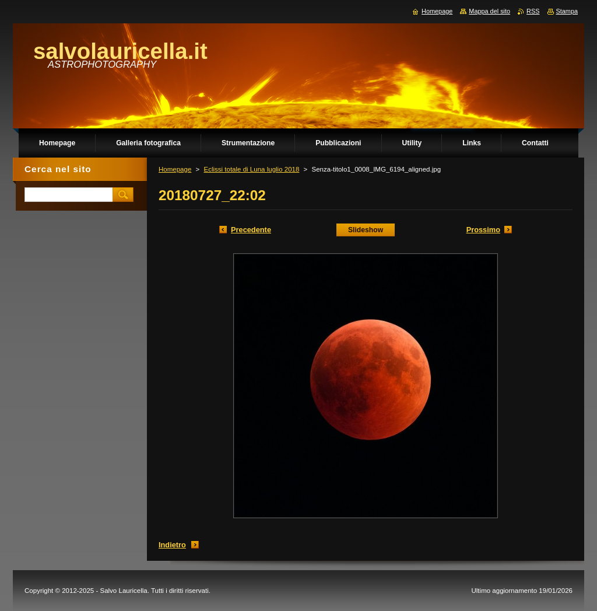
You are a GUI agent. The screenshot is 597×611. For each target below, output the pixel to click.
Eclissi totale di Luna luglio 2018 (251, 169)
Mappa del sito (489, 11)
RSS (532, 11)
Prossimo (483, 229)
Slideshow (365, 230)
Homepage (175, 169)
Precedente (251, 229)
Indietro (172, 544)
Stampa (567, 11)
